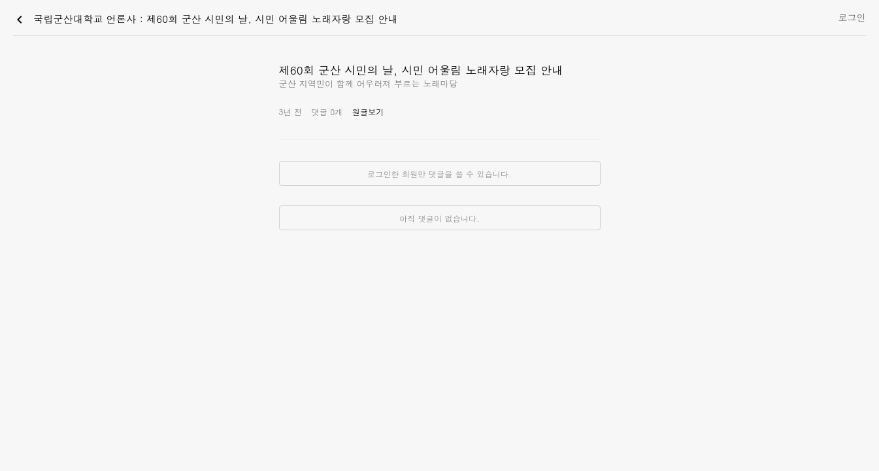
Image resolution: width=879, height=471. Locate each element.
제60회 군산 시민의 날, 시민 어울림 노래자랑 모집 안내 (421, 70)
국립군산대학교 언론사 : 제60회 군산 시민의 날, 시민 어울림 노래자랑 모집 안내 (205, 19)
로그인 (852, 17)
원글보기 (368, 111)
